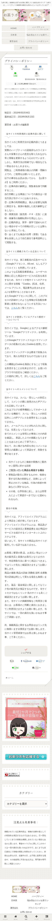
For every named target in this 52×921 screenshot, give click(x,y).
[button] (37, 74)
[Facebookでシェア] (26, 68)
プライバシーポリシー (38, 908)
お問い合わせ (26, 912)
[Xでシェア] (12, 68)
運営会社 (14, 908)
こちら (14, 308)
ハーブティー (38, 896)
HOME (14, 896)
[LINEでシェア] (15, 74)
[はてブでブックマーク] (40, 68)
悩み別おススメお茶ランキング (38, 902)
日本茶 (14, 900)
